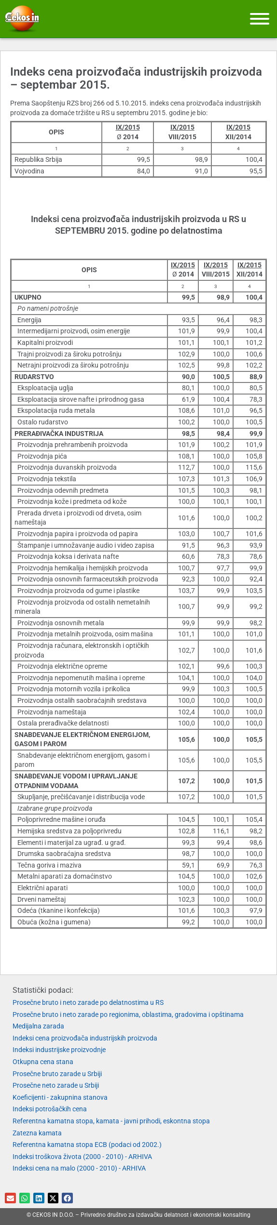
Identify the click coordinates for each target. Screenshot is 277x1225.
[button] (10, 1198)
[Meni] (259, 19)
